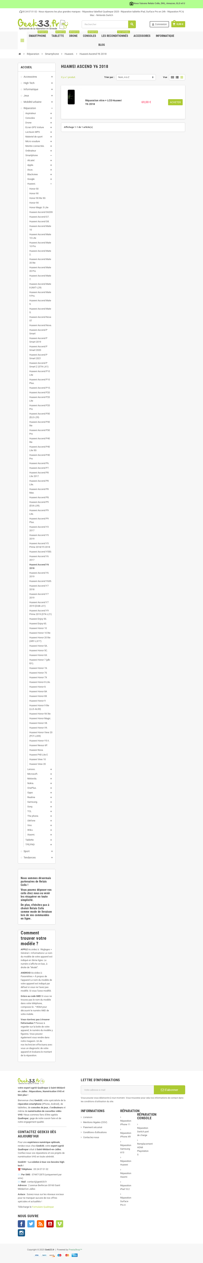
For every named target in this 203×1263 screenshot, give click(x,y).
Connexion (159, 24)
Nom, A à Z (123, 77)
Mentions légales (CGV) (95, 1122)
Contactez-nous (91, 1137)
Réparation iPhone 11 (125, 1122)
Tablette (58, 34)
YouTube (50, 1223)
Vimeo (59, 1223)
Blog (101, 45)
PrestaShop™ (75, 1249)
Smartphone (38, 34)
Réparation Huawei (125, 1163)
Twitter (31, 1223)
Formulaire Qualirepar (43, 1207)
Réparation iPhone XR (125, 1135)
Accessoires (142, 36)
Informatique (165, 36)
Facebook (21, 1223)
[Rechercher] (109, 24)
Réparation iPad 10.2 (125, 1187)
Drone (74, 34)
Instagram (21, 1232)
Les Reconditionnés (116, 34)
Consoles (90, 34)
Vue (165, 77)
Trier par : (109, 77)
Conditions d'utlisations (95, 1132)
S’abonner (169, 1090)
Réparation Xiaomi (125, 1175)
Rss (40, 1223)
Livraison (87, 1117)
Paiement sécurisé (92, 1127)
